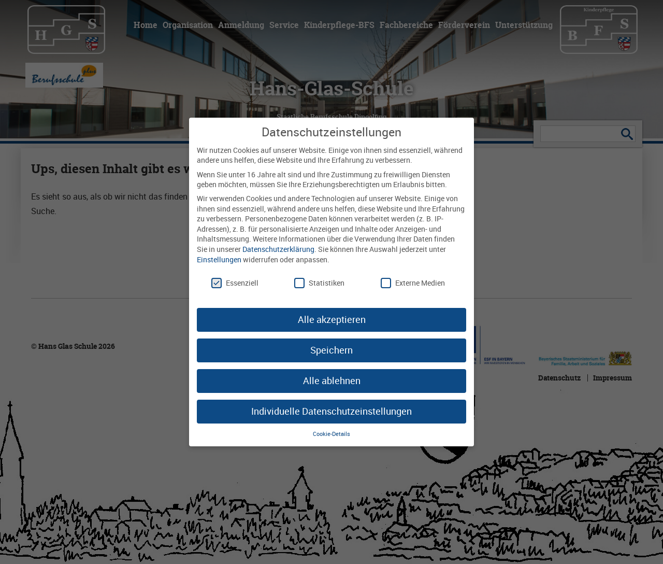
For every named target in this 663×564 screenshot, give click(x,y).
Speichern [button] (331, 349)
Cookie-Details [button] (331, 432)
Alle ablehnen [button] (332, 379)
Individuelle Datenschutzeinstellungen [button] (331, 409)
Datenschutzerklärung (278, 248)
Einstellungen (219, 258)
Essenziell (234, 282)
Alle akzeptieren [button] (332, 318)
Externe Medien (413, 282)
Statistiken (319, 282)
